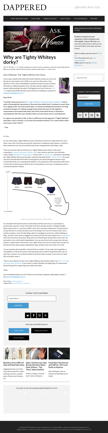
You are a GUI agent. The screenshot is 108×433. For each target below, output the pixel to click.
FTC (90, 427)
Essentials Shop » (41, 328)
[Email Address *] (32, 296)
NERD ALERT (57, 155)
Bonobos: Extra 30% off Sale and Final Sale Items (13, 361)
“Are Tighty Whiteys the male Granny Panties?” (43, 100)
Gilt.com (85, 427)
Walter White (33, 150)
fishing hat (65, 233)
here (46, 67)
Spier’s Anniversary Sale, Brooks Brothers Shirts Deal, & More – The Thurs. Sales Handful (36, 363)
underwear (26, 281)
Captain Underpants (20, 150)
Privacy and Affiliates (75, 427)
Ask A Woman (17, 281)
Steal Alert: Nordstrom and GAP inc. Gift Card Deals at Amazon (58, 362)
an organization (48, 152)
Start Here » (19, 328)
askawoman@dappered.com (13, 91)
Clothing (14, 279)
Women (20, 279)
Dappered (54, 7)
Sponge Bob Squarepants (23, 152)
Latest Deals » (19, 335)
